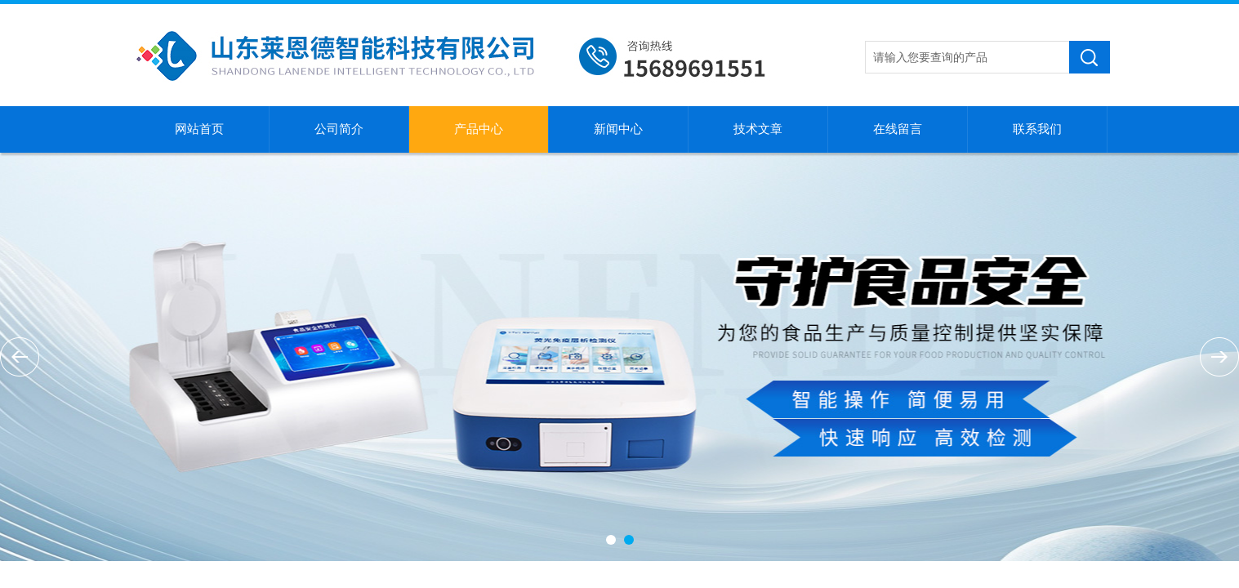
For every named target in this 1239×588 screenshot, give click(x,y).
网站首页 (199, 129)
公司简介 (338, 129)
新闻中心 (618, 129)
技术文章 (757, 129)
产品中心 (478, 129)
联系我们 (1037, 129)
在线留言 (897, 129)
